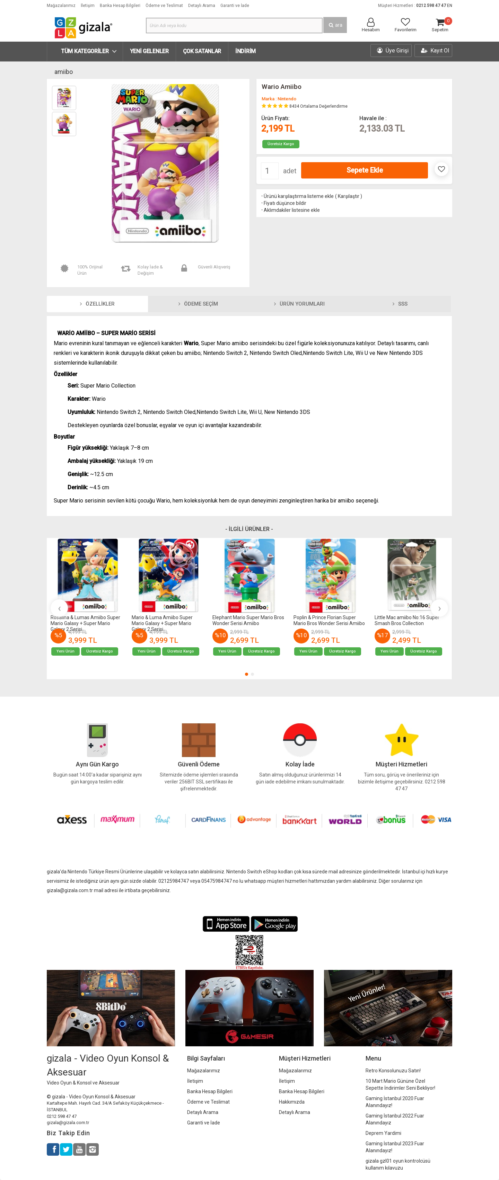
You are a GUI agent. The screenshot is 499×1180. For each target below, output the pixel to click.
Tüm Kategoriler (85, 51)
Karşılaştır (348, 196)
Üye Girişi (393, 50)
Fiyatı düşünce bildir (283, 203)
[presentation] (59, 608)
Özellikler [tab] (97, 304)
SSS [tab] (400, 304)
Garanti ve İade (234, 5)
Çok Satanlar (202, 51)
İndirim (245, 51)
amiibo (63, 71)
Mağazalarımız (61, 5)
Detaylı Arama (201, 5)
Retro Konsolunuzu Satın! (393, 1070)
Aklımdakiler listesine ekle (290, 210)
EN (449, 5)
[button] (247, 674)
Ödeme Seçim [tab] (198, 304)
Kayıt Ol (435, 50)
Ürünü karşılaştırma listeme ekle (297, 196)
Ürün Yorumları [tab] (299, 304)
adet (290, 171)
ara (335, 25)
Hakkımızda (292, 1102)
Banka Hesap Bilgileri (120, 5)
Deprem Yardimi (383, 1133)
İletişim (88, 5)
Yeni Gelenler (149, 51)
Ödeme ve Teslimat (164, 5)
